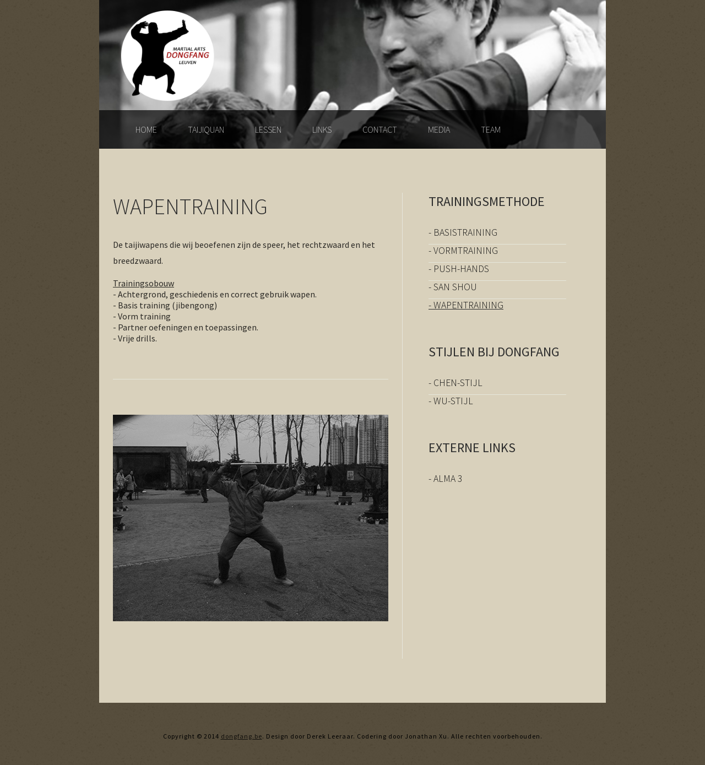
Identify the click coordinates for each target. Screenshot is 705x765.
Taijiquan (206, 129)
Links (322, 129)
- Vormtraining (463, 251)
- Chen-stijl (455, 383)
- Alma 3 (445, 479)
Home (146, 129)
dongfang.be (241, 736)
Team (491, 129)
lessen (268, 129)
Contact (379, 129)
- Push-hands (459, 269)
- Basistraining (463, 232)
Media (439, 129)
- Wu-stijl (451, 401)
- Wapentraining (466, 305)
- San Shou (453, 287)
